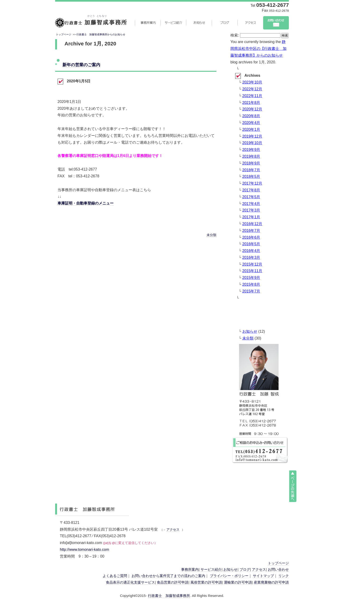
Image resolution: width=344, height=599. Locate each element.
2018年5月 (251, 177)
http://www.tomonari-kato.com (84, 550)
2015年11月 (252, 271)
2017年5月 (251, 197)
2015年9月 (251, 278)
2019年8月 (251, 156)
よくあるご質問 (115, 576)
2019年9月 (251, 150)
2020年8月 (251, 116)
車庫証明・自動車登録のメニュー (85, 203)
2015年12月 (252, 264)
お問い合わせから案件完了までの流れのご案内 (168, 576)
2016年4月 (251, 251)
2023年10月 (252, 82)
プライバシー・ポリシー (229, 576)
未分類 (211, 235)
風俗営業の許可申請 (206, 582)
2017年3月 (251, 210)
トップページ (63, 34)
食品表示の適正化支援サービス (130, 582)
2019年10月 (252, 143)
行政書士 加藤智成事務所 (169, 596)
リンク (283, 576)
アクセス (250, 22)
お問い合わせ (276, 22)
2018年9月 (251, 163)
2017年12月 (252, 183)
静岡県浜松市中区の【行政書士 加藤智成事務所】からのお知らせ (258, 48)
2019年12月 (252, 136)
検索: (234, 35)
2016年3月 (251, 257)
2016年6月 (251, 237)
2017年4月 (251, 204)
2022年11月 (252, 96)
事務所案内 (147, 22)
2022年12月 (252, 89)
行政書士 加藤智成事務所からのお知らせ (100, 34)
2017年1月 (251, 217)
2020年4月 (251, 123)
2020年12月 (252, 109)
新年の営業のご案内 (81, 64)
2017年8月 (251, 190)
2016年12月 (252, 224)
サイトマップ (263, 576)
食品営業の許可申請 (172, 582)
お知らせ (199, 22)
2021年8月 (251, 103)
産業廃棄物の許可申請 (271, 582)
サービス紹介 (173, 22)
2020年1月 (251, 129)
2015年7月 (251, 291)
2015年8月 (251, 284)
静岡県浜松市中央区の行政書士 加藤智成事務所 (91, 22)
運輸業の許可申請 (238, 582)
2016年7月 (251, 231)
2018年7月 (251, 170)
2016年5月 (251, 244)
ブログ (224, 22)
